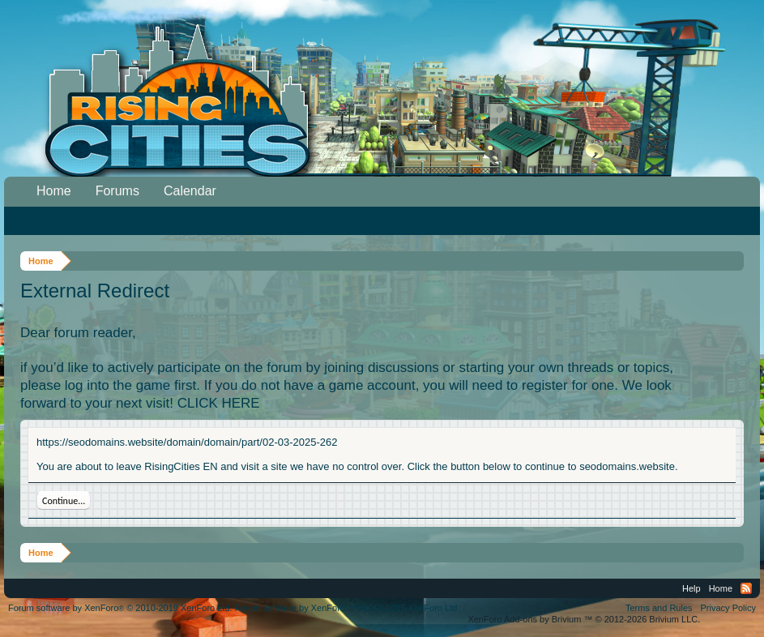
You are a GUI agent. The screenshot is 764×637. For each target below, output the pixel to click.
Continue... (63, 501)
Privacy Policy (728, 608)
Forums (117, 191)
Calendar (190, 191)
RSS (746, 588)
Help (691, 588)
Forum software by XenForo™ (347, 608)
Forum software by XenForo (120, 608)
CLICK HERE (218, 403)
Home (53, 191)
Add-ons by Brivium (583, 619)
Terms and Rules (659, 608)
